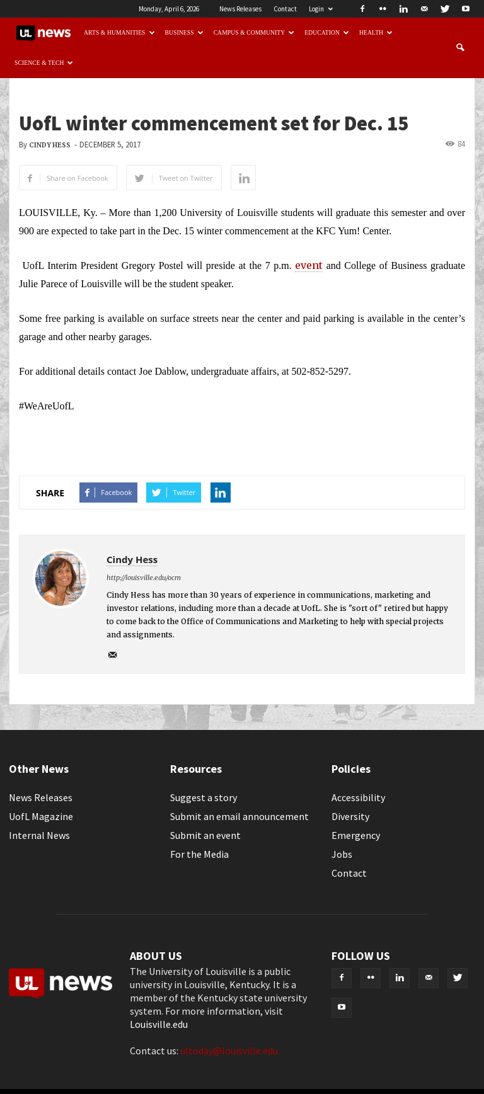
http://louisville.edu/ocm (144, 577)
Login (321, 8)
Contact (285, 8)
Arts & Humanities (119, 32)
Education (326, 32)
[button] (460, 48)
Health (376, 32)
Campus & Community (254, 32)
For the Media (199, 854)
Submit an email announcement (239, 816)
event (309, 265)
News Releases (240, 8)
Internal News (39, 835)
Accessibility (358, 797)
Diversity (350, 816)
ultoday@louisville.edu (229, 1050)
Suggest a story (203, 797)
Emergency (355, 835)
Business (184, 32)
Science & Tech (44, 62)
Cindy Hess (50, 145)
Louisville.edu (159, 1024)
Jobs (341, 854)
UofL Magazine (41, 816)
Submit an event (205, 835)
